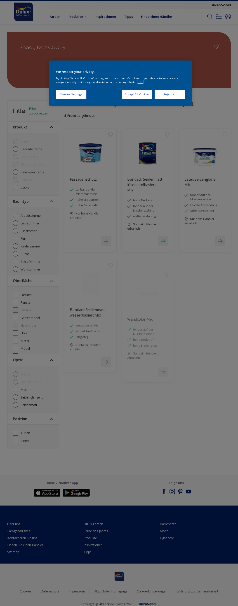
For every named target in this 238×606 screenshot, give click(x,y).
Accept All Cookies (137, 94)
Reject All (170, 94)
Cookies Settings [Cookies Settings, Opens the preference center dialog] (71, 94)
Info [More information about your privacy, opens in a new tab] (140, 82)
